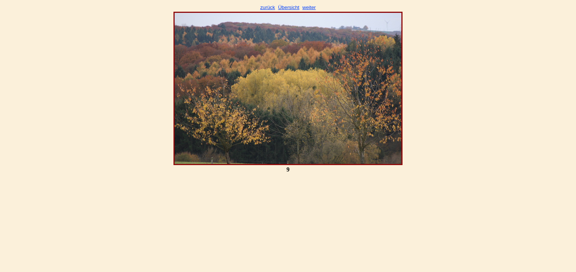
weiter (309, 7)
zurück (267, 7)
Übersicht (288, 7)
